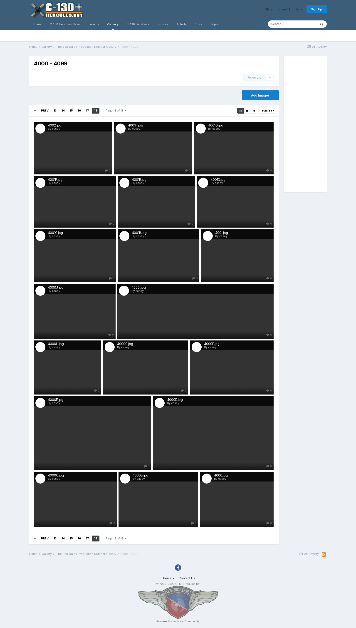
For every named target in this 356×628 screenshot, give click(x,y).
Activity (181, 24)
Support (216, 24)
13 (55, 110)
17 (87, 110)
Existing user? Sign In (284, 9)
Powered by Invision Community (178, 621)
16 (79, 110)
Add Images (260, 95)
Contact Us (187, 578)
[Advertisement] (305, 124)
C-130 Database (137, 24)
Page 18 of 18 (116, 110)
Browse (163, 24)
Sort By (268, 110)
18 (95, 110)
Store (198, 24)
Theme (167, 578)
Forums (94, 24)
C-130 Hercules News (65, 24)
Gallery (112, 26)
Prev (45, 110)
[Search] (292, 24)
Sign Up (316, 9)
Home (37, 24)
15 (71, 110)
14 (63, 110)
